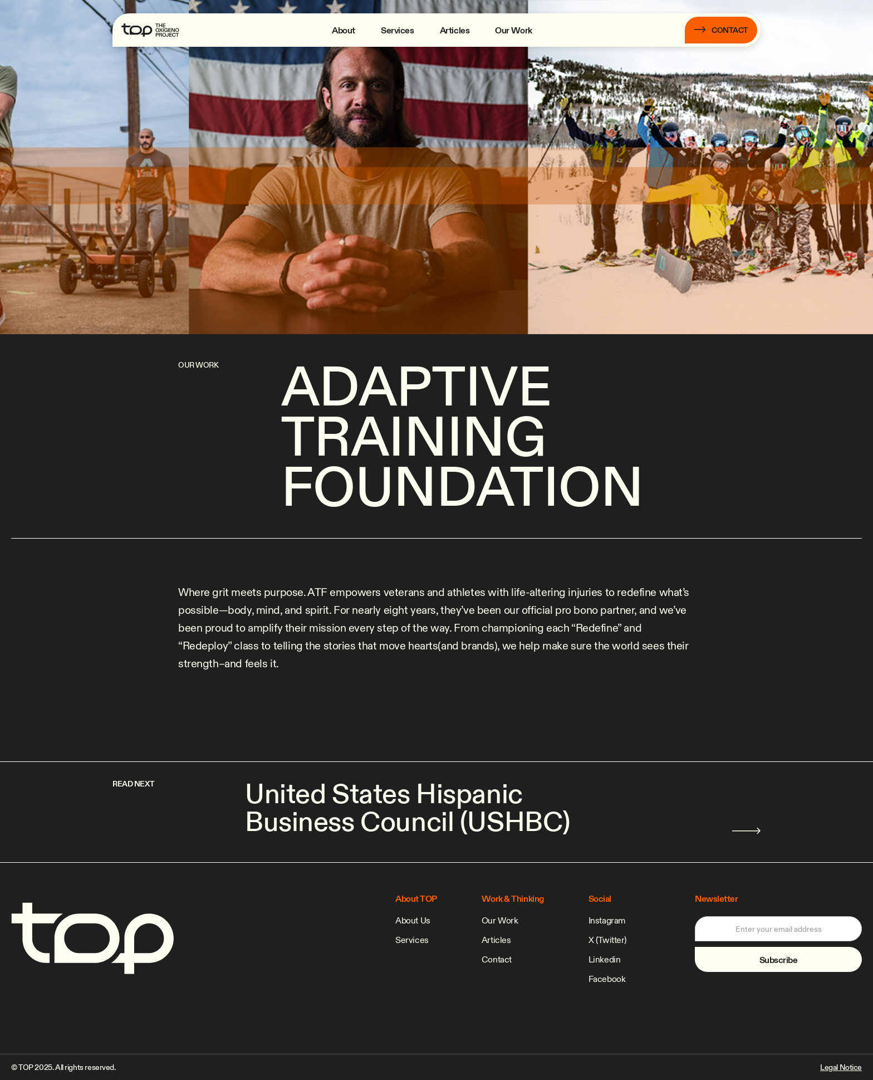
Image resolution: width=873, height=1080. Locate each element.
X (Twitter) (607, 940)
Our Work (513, 30)
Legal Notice (841, 1067)
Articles (455, 30)
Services (397, 30)
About (343, 30)
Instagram (606, 920)
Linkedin (604, 959)
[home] (150, 30)
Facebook (607, 979)
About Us (412, 920)
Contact (497, 959)
